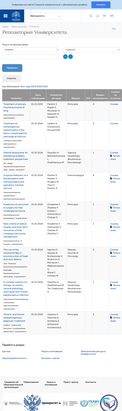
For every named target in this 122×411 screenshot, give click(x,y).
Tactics (5, 170)
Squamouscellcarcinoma (11, 273)
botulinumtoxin (16, 325)
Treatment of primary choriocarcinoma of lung (14, 107)
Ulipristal (11, 170)
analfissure (6, 325)
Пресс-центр (71, 382)
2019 (39, 86)
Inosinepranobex (8, 302)
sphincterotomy (8, 331)
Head (5, 263)
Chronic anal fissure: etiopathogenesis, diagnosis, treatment (14, 317)
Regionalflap (7, 270)
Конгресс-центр (50, 358)
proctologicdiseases (19, 328)
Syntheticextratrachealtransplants (14, 199)
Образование (31, 382)
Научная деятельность (14, 358)
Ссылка (114, 104)
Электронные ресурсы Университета (93, 352)
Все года (25, 86)
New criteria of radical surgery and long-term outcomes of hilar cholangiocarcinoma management (15, 230)
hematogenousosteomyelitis (12, 140)
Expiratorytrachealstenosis (11, 192)
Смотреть (101, 5)
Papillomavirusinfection (10, 305)
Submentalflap (8, 276)
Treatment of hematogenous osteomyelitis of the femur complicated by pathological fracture (15, 130)
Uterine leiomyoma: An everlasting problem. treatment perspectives (15, 155)
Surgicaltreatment (9, 195)
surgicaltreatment (9, 118)
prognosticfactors (9, 218)
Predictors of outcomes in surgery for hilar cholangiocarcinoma (15, 207)
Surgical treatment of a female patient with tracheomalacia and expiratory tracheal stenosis (15, 181)
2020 (45, 86)
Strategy (9, 163)
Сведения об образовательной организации (13, 385)
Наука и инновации (19, 27)
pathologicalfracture (9, 144)
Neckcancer (12, 263)
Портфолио (34, 27)
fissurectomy (7, 328)
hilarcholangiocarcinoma (11, 215)
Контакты (90, 382)
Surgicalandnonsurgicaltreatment (14, 166)
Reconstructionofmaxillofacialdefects (15, 267)
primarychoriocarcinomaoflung (13, 115)
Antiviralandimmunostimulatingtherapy (15, 299)
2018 (33, 86)
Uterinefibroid (19, 170)
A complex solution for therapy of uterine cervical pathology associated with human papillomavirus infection (16, 288)
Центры (6, 351)
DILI (4, 163)
